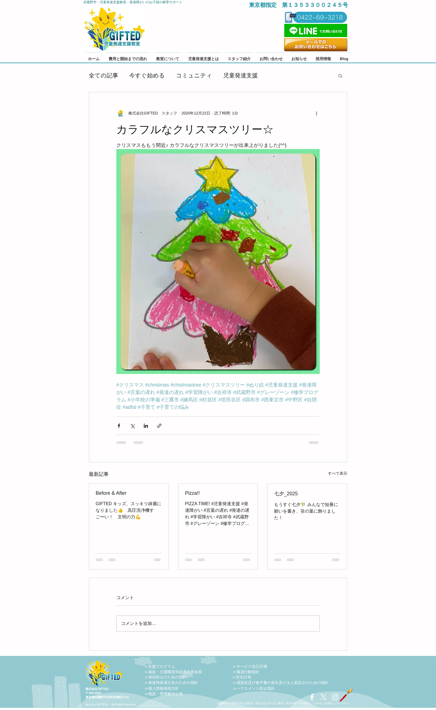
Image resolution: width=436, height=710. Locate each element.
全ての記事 (103, 75)
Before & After (111, 493)
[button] (340, 75)
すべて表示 (337, 473)
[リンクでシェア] (159, 425)
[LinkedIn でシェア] (145, 425)
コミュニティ (194, 75)
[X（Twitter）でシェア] (132, 425)
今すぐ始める (147, 75)
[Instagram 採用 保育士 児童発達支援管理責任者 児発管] (335, 697)
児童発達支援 (240, 75)
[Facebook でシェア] (119, 425)
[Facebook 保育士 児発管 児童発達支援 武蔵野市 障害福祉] (312, 697)
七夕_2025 (286, 493)
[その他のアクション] (316, 113)
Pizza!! (192, 493)
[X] (323, 697)
